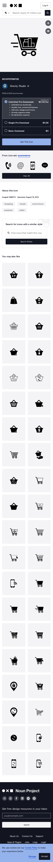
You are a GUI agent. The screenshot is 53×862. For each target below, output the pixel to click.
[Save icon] (48, 23)
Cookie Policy (31, 847)
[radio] (26, 108)
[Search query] (26, 232)
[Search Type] (7, 13)
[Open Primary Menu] (5, 6)
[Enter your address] (26, 816)
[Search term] (28, 13)
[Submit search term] (47, 13)
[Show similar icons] (48, 31)
